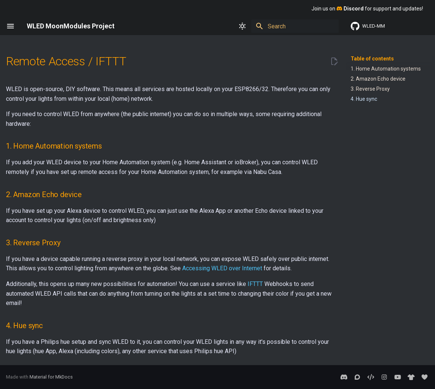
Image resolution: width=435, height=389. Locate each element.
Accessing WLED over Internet (222, 268)
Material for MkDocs (51, 377)
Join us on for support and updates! (367, 9)
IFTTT (255, 283)
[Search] (295, 26)
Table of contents (372, 59)
